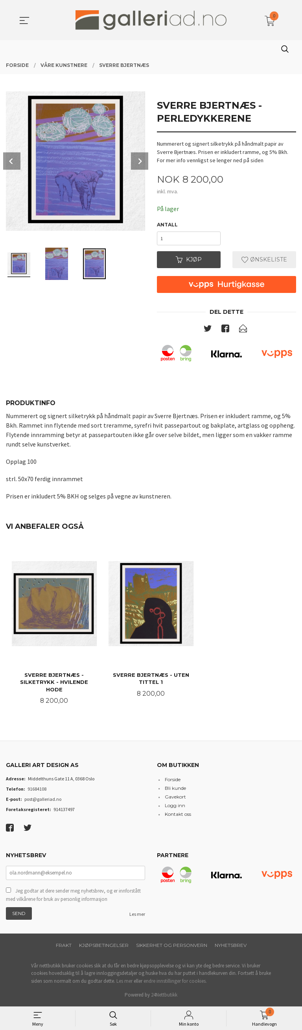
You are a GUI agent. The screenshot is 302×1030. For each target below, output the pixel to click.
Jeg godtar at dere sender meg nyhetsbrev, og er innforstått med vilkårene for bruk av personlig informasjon (73, 896)
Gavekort (175, 798)
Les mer (137, 915)
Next (139, 161)
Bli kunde (175, 789)
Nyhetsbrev (231, 946)
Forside (172, 781)
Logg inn (175, 807)
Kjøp (189, 260)
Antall (167, 225)
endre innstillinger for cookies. (175, 982)
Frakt (64, 946)
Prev (11, 161)
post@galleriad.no (42, 800)
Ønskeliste (264, 260)
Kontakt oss (178, 815)
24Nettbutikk (164, 996)
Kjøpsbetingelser (104, 946)
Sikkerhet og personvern (171, 946)
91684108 (37, 790)
